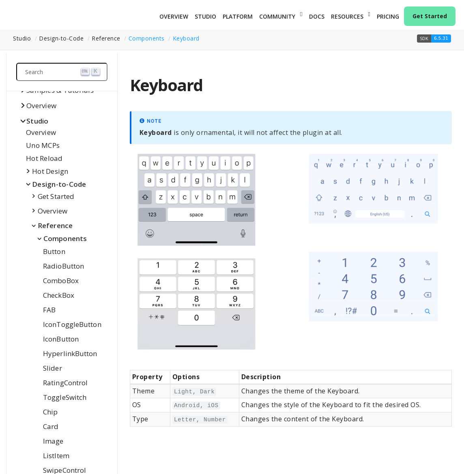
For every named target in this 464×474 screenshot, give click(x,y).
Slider (52, 368)
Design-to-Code (59, 184)
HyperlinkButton (70, 353)
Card (50, 426)
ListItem (56, 455)
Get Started (429, 16)
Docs (316, 16)
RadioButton (63, 266)
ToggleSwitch (64, 397)
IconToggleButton (72, 324)
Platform (238, 16)
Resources (347, 16)
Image (53, 441)
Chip (50, 411)
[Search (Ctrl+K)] (61, 72)
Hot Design (50, 171)
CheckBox (58, 295)
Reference (55, 225)
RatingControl (65, 382)
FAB (49, 309)
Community (277, 16)
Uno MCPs (43, 145)
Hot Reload (44, 158)
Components (147, 38)
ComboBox (61, 280)
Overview (173, 16)
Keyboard (186, 38)
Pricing (388, 16)
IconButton (61, 339)
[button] (434, 38)
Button (54, 251)
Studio (205, 16)
